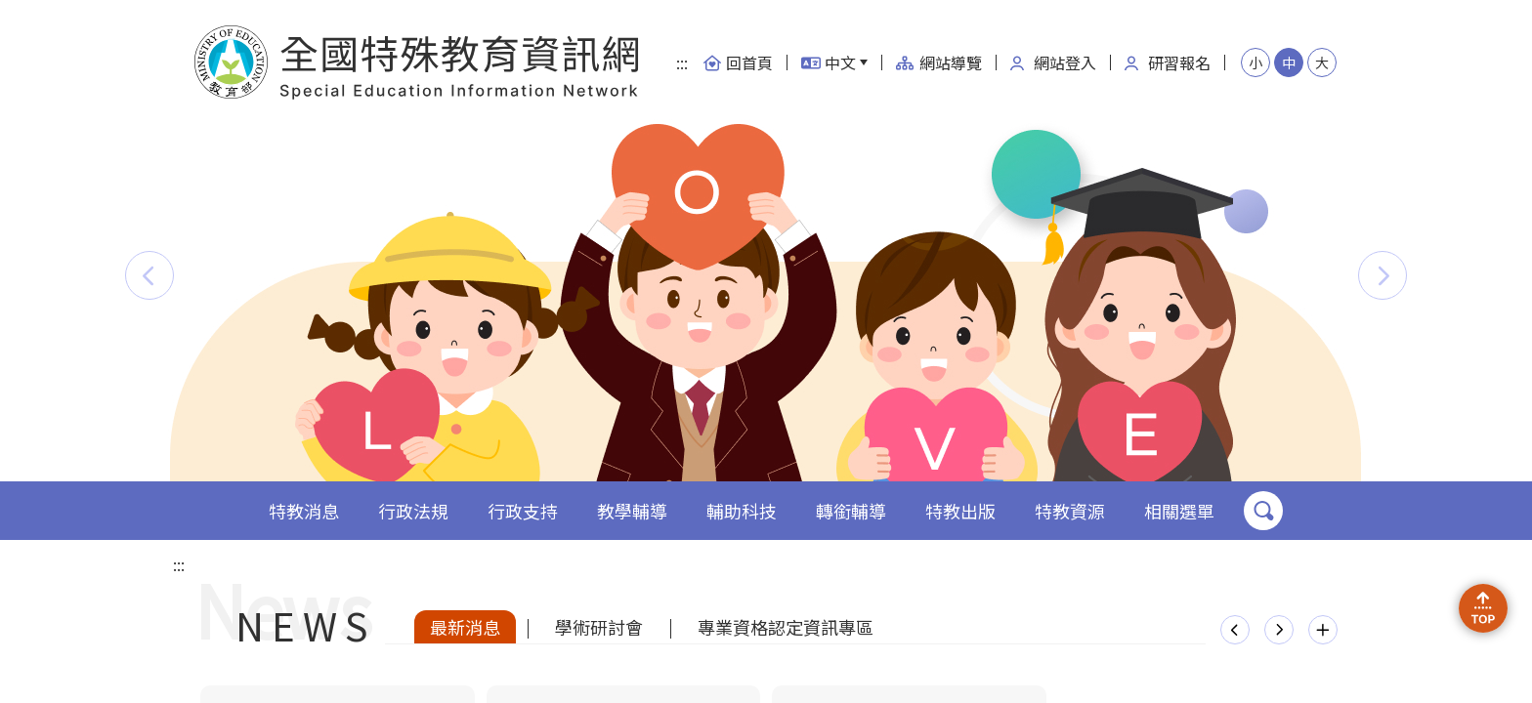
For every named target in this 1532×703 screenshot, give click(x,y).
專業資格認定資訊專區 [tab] (785, 627)
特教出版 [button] (960, 510)
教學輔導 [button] (632, 510)
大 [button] (1322, 62)
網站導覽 (939, 62)
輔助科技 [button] (741, 510)
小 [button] (1255, 62)
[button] (149, 275)
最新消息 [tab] (465, 627)
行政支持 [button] (523, 510)
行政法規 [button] (413, 510)
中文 (828, 62)
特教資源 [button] (1070, 510)
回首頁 (737, 62)
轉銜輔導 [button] (851, 510)
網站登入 (1053, 62)
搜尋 (1263, 510)
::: (682, 62)
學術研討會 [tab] (599, 627)
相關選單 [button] (1179, 510)
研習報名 (1168, 62)
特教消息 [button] (304, 510)
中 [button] (1289, 62)
